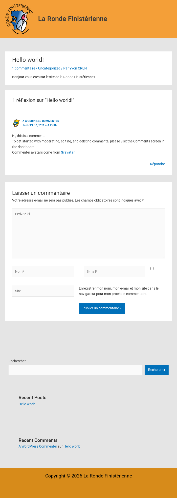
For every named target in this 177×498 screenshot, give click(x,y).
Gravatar (67, 152)
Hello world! (28, 404)
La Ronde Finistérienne (72, 19)
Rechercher (17, 361)
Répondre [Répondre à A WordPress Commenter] (157, 164)
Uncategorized (49, 68)
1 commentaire (23, 68)
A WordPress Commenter (40, 121)
